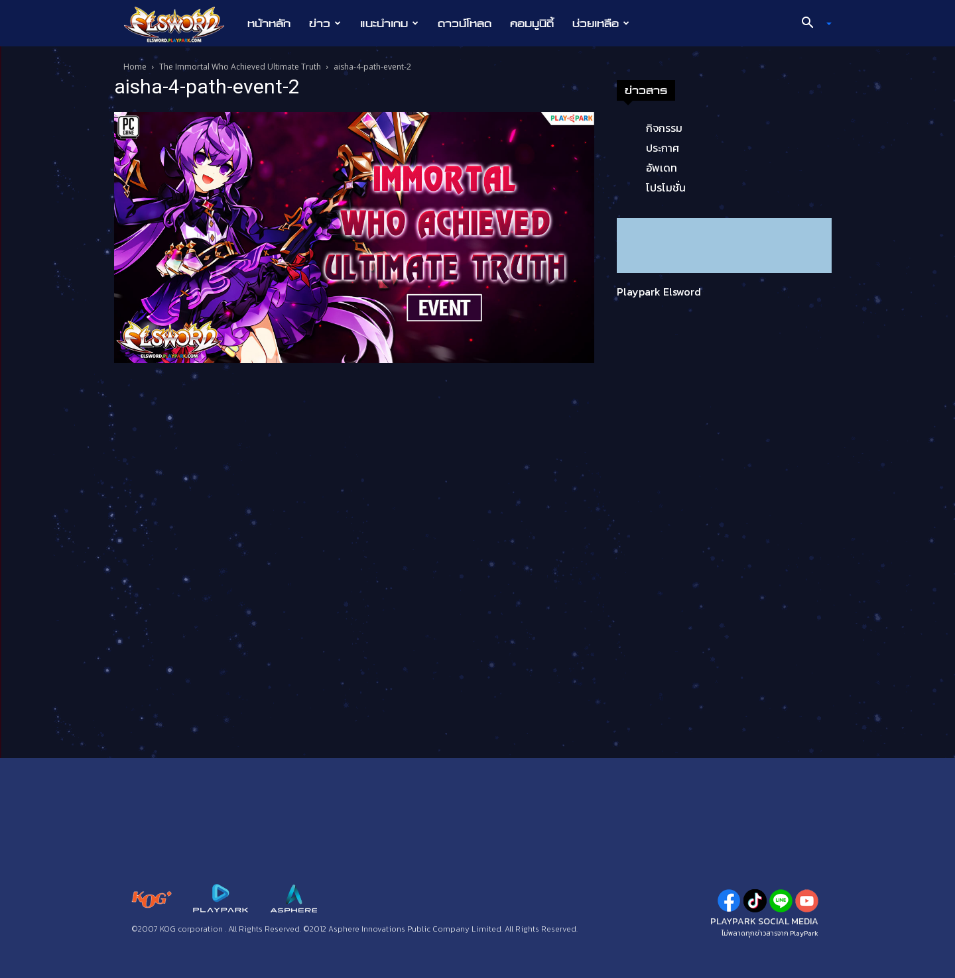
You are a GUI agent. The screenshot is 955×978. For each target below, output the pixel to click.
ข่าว (325, 23)
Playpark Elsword (659, 291)
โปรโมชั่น (666, 187)
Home (135, 66)
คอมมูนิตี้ (532, 23)
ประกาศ (662, 148)
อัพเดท (661, 168)
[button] (812, 24)
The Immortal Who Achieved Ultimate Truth (240, 66)
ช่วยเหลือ (600, 23)
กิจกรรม (664, 128)
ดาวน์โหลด (464, 23)
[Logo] (180, 24)
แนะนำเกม (389, 23)
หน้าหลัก (268, 23)
